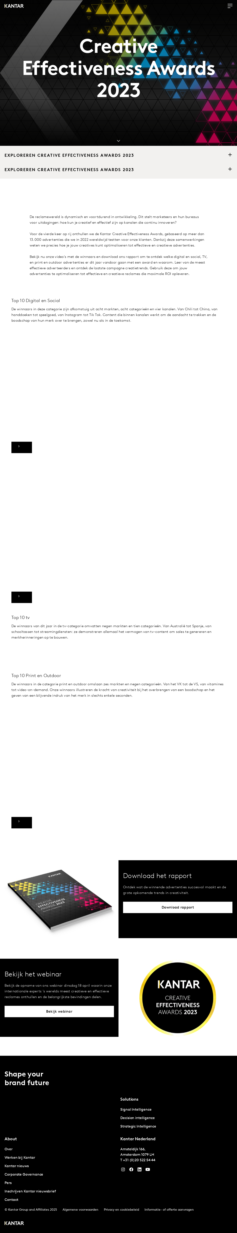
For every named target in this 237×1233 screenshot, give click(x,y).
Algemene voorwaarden (80, 1210)
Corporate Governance (24, 1174)
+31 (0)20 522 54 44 (139, 1160)
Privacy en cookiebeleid (121, 1210)
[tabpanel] (176, 1118)
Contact (11, 1200)
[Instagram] (123, 1170)
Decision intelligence (137, 1118)
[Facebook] (131, 1170)
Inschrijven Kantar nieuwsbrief (30, 1191)
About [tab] (11, 1139)
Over (9, 1149)
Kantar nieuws (17, 1166)
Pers (8, 1183)
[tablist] (118, 1144)
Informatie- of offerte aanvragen (169, 1210)
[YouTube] (139, 1170)
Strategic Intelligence (138, 1126)
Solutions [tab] (129, 1099)
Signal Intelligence (135, 1110)
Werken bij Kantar (20, 1158)
